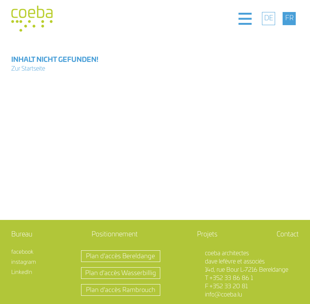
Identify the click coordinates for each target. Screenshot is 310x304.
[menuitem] (268, 18)
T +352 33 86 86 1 (229, 278)
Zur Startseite (28, 69)
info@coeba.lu (223, 295)
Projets (207, 234)
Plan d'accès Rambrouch (120, 290)
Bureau (21, 234)
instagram (23, 262)
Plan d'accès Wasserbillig (120, 273)
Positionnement (115, 234)
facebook (22, 252)
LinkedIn (21, 272)
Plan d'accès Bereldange (120, 256)
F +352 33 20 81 (226, 286)
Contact (288, 234)
